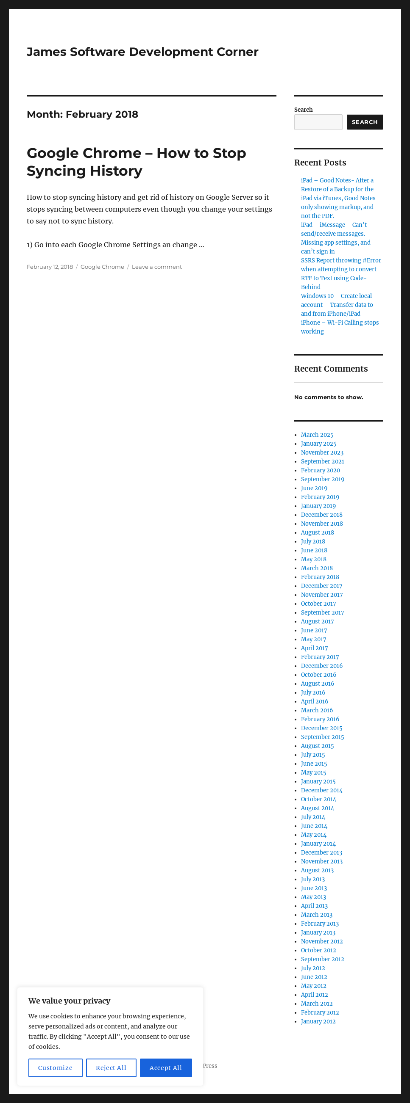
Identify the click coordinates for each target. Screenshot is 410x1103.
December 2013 (321, 852)
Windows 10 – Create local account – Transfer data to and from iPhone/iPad (337, 304)
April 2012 (314, 994)
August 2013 (317, 870)
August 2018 (317, 532)
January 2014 (318, 843)
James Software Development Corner (143, 51)
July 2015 (313, 754)
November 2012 (322, 941)
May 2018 (313, 559)
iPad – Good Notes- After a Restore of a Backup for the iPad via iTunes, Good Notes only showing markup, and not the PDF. (338, 198)
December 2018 (322, 514)
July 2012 (313, 968)
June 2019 (314, 488)
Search (303, 109)
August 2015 (317, 746)
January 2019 (318, 506)
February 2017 (320, 657)
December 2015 (322, 728)
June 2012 (314, 977)
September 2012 (322, 959)
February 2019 (320, 497)
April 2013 (314, 906)
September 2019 (323, 479)
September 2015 (322, 737)
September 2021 (322, 461)
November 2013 (322, 861)
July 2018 (313, 541)
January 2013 (318, 932)
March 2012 (317, 1003)
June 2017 (314, 630)
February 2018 (320, 577)
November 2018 (322, 523)
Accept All (166, 1068)
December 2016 (322, 666)
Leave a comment (157, 266)
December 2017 (322, 586)
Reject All (111, 1068)
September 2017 (322, 612)
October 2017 (318, 603)
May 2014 (313, 834)
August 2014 (317, 808)
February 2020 (320, 470)
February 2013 (320, 923)
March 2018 (317, 568)
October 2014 (318, 799)
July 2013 (313, 879)
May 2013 (313, 897)
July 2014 (313, 817)
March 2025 (317, 434)
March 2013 (316, 914)
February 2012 (320, 1012)
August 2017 (317, 621)
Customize (55, 1068)
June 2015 (314, 763)
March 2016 (317, 710)
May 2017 (313, 639)
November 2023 (322, 452)
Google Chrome (102, 266)
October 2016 (319, 674)
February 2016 (320, 719)
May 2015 (313, 772)
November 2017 (322, 594)
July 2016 (313, 692)
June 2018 (314, 550)
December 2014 (322, 790)
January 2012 (318, 1021)
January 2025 (319, 443)
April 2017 (314, 648)
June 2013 (314, 888)
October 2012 (318, 950)
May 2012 (313, 986)
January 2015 (318, 781)
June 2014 (314, 826)
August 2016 (318, 683)
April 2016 (315, 701)
